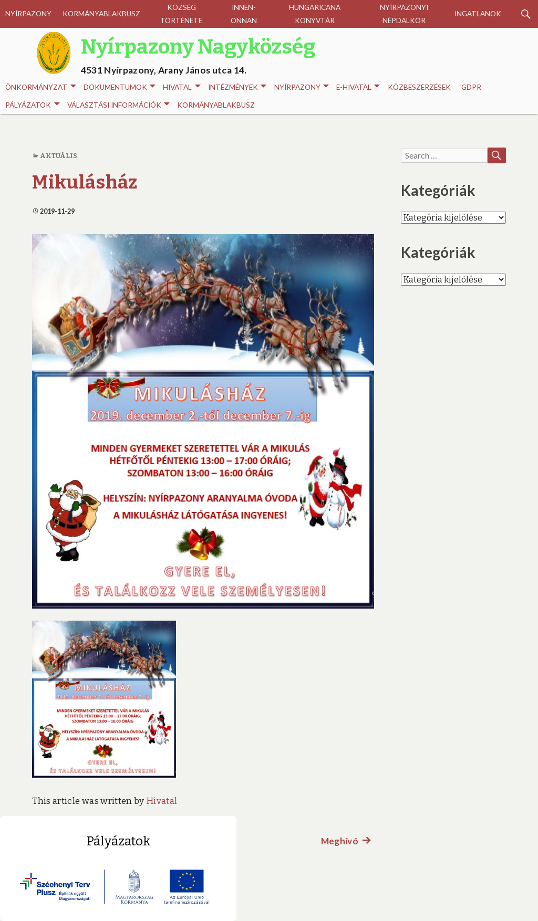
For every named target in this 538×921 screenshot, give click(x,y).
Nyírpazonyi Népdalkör (404, 13)
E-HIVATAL (358, 87)
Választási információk (118, 105)
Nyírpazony (28, 13)
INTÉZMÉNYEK (237, 87)
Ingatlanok (477, 13)
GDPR (471, 87)
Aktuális (59, 156)
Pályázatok (32, 105)
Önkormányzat (40, 87)
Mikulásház (84, 182)
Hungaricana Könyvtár (314, 13)
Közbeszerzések (419, 87)
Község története (181, 13)
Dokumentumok (120, 87)
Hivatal (181, 87)
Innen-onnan (244, 13)
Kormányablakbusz (101, 13)
